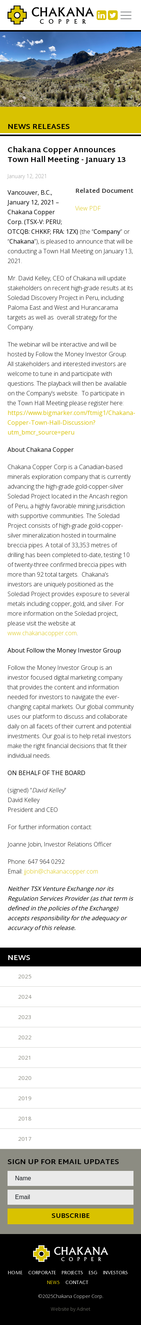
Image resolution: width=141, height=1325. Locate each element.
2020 (25, 1077)
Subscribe (71, 1216)
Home (15, 1273)
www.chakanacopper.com (42, 633)
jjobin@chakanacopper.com (61, 871)
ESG (93, 1273)
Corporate (42, 1273)
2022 (25, 1037)
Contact (76, 1283)
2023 (25, 1017)
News (53, 1283)
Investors (115, 1273)
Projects (72, 1273)
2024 (25, 996)
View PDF (88, 208)
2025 (25, 976)
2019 (25, 1098)
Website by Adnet (70, 1308)
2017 (25, 1138)
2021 (25, 1057)
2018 (25, 1118)
